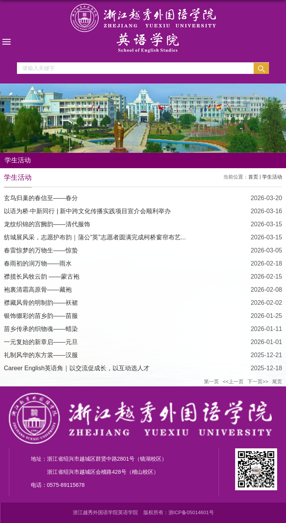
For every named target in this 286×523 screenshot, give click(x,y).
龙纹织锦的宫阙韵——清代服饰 (47, 224)
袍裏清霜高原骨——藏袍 (38, 289)
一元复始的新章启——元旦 (41, 342)
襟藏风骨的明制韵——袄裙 (41, 302)
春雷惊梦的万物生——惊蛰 (41, 250)
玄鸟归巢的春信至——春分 (41, 198)
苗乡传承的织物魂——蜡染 (41, 329)
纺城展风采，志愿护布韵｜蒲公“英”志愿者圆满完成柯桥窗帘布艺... (95, 237)
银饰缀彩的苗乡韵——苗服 (41, 315)
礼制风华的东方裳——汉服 (41, 355)
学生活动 (272, 177)
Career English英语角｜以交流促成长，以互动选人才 (77, 368)
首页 (253, 177)
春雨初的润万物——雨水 (38, 263)
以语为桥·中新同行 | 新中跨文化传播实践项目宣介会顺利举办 (87, 211)
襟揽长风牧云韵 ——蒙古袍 (41, 276)
